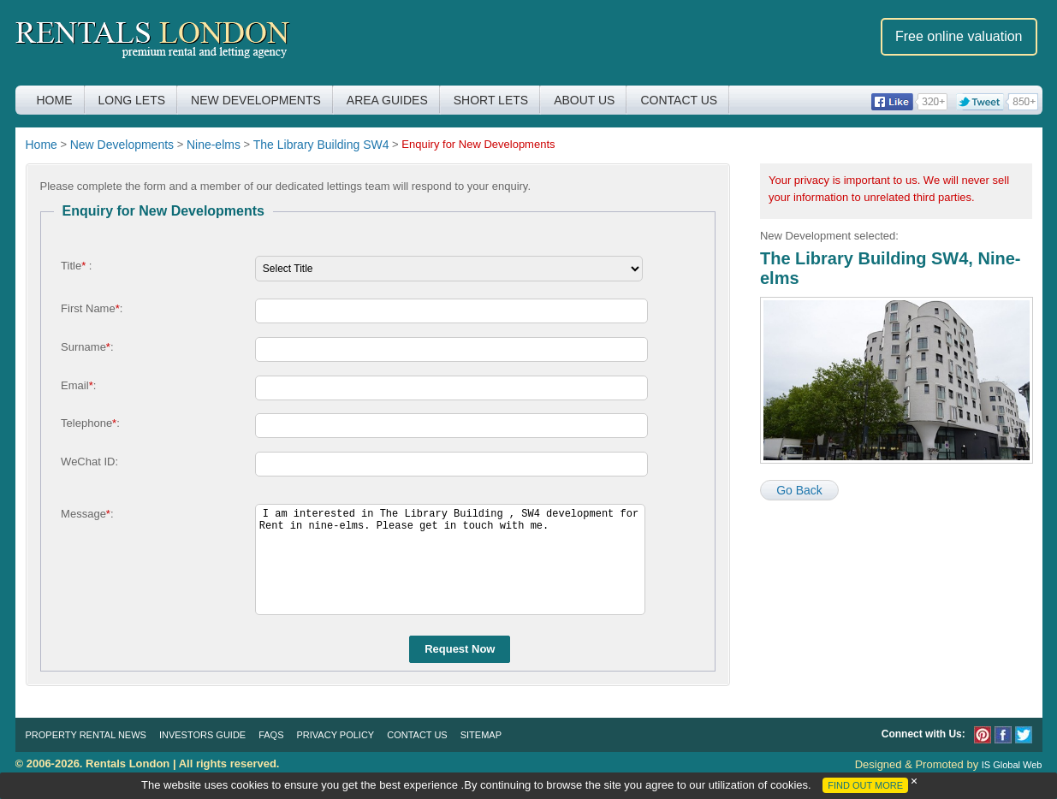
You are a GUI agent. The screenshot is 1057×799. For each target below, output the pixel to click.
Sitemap (481, 735)
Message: (87, 513)
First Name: (91, 308)
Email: (78, 385)
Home (55, 100)
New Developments (256, 100)
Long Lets (132, 100)
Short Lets (491, 100)
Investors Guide (202, 735)
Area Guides (387, 100)
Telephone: (90, 423)
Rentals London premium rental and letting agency (152, 41)
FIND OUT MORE (865, 785)
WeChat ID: (89, 461)
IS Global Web (1012, 765)
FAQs (270, 735)
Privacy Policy (336, 735)
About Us (584, 100)
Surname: (87, 346)
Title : (76, 265)
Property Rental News (86, 735)
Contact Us (678, 100)
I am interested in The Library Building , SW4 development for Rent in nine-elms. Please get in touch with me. (450, 559)
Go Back (799, 490)
